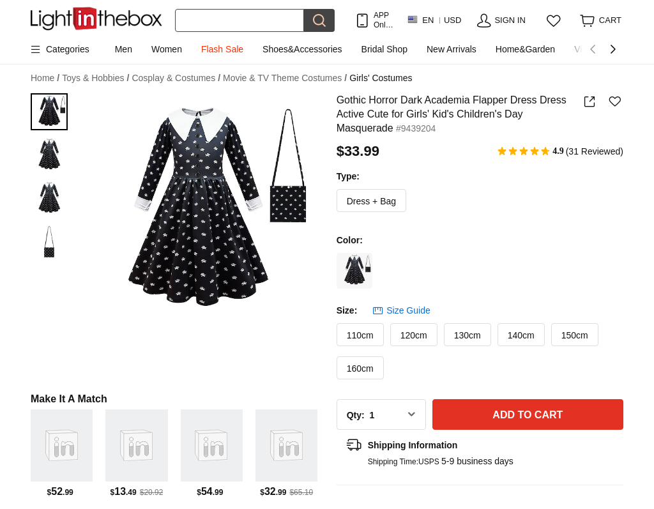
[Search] (239, 20)
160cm (360, 368)
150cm (574, 335)
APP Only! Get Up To (383, 20)
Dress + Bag (371, 201)
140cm (521, 335)
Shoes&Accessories (302, 49)
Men (123, 49)
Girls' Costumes (380, 78)
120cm (413, 335)
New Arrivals (451, 49)
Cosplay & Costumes (176, 78)
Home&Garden (525, 49)
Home (45, 78)
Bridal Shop (384, 49)
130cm (467, 335)
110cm (360, 335)
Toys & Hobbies (95, 78)
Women (166, 49)
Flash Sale (222, 49)
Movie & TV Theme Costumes (285, 78)
